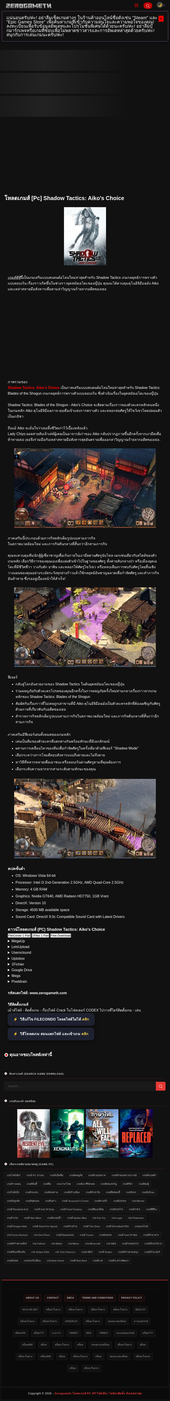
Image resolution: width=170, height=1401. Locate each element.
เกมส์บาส (98, 1260)
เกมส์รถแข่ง (31, 1192)
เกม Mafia (56, 1243)
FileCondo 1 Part (19, 935)
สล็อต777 (39, 1333)
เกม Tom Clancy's (65, 1252)
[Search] (147, 5)
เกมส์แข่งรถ (119, 1201)
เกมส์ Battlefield (65, 1235)
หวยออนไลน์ (141, 1321)
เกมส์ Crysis (86, 1235)
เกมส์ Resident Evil (17, 1209)
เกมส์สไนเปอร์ (152, 1252)
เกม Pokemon (136, 1218)
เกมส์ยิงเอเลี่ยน (96, 1209)
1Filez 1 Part (40, 935)
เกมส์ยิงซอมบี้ (113, 1192)
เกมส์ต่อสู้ (144, 1184)
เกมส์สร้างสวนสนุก (128, 1252)
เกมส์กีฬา (128, 1184)
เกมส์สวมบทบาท (97, 1175)
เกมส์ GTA (12, 1218)
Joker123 (71, 1321)
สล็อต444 (20, 1333)
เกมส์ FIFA (134, 1209)
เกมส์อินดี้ (32, 1184)
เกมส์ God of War (127, 1235)
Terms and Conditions (97, 1298)
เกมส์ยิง (47, 1184)
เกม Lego (117, 1218)
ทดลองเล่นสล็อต (117, 1321)
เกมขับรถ (131, 1192)
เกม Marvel (138, 1201)
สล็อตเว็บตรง (53, 1309)
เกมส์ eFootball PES (117, 1226)
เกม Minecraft (92, 1243)
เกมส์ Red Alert (78, 1260)
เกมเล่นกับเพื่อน (32, 1260)
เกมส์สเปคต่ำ (149, 1175)
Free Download (61, 935)
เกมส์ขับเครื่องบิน (16, 1252)
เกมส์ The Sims (91, 1226)
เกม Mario (73, 1243)
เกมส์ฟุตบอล (32, 1201)
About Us (32, 1298)
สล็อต (44, 1345)
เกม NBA (111, 1243)
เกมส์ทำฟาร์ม (93, 1192)
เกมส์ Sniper (105, 1252)
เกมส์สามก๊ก (100, 1201)
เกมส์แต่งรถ (105, 1235)
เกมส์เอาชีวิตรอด (86, 1184)
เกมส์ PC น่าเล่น (35, 1175)
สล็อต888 (27, 1345)
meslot (140, 1309)
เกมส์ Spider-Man (77, 1218)
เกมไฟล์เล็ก (13, 1192)
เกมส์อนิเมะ (148, 1192)
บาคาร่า (56, 1333)
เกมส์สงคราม (51, 1192)
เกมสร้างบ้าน (70, 1226)
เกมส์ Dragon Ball (17, 1226)
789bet (73, 1333)
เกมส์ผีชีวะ (151, 1209)
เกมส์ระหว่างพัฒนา (118, 1260)
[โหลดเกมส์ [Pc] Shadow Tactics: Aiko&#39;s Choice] (85, 527)
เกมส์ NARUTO (130, 1243)
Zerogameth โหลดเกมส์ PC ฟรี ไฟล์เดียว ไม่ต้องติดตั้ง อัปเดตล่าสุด (98, 1393)
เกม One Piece (42, 1235)
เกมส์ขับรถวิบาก (153, 1243)
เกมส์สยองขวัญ (108, 1184)
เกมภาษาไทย (64, 1184)
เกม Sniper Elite (40, 1252)
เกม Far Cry (99, 1218)
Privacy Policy (131, 1298)
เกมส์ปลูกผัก (13, 1201)
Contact (53, 1298)
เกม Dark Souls (55, 1260)
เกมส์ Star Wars (32, 1218)
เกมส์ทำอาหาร (151, 1235)
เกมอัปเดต (12, 1260)
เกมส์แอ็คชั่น (56, 1175)
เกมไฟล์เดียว (14, 1175)
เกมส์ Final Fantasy (71, 1209)
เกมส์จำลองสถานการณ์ (124, 1175)
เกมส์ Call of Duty (44, 1209)
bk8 (88, 1333)
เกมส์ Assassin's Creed (75, 1201)
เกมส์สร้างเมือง (72, 1192)
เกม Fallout (39, 1243)
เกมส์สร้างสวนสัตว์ (17, 1243)
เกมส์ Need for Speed (45, 1226)
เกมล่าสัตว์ (87, 1252)
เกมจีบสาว (50, 1201)
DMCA (70, 1298)
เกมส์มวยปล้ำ (54, 1218)
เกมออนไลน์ (141, 1226)
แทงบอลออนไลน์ (125, 1333)
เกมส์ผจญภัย (75, 1175)
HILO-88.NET (30, 1309)
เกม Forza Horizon (17, 1235)
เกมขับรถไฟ (116, 1209)
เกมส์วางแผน (14, 1184)
